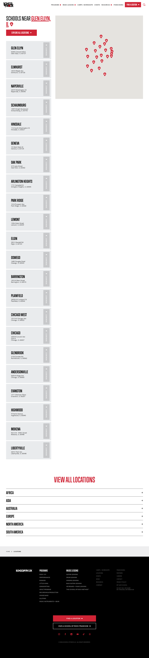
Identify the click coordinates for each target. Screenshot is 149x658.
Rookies (42, 580)
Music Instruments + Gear (49, 601)
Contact (119, 579)
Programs (43, 570)
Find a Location (133, 4)
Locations (99, 573)
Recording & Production (48, 592)
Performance (44, 577)
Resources (99, 582)
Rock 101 (42, 574)
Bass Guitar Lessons (74, 583)
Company (99, 585)
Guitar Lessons (72, 574)
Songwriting (44, 586)
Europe (10, 516)
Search (144, 4)
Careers (119, 576)
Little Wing (43, 583)
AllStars (42, 598)
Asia (8, 500)
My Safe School (122, 585)
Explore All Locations (21, 32)
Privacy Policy (121, 582)
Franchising (118, 5)
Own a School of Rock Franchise (74, 626)
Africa (10, 492)
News (98, 579)
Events (97, 5)
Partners (120, 573)
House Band (43, 595)
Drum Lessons (71, 577)
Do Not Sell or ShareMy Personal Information (125, 588)
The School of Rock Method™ (77, 589)
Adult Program (45, 589)
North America (14, 524)
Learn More (46, 50)
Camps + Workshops (85, 5)
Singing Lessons (72, 580)
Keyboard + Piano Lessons (76, 586)
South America (14, 532)
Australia (11, 508)
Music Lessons (72, 570)
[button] (96, 57)
